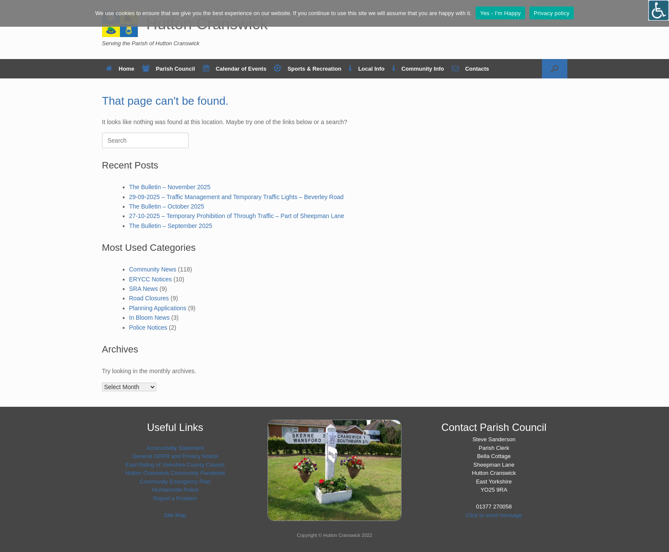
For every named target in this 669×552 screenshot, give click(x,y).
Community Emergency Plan (175, 481)
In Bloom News (149, 317)
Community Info (418, 68)
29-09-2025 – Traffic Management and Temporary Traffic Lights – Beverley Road (236, 196)
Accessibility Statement (175, 448)
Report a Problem (175, 498)
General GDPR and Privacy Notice (175, 456)
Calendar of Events (235, 68)
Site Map (175, 515)
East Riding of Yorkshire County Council (175, 465)
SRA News (143, 288)
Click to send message (494, 515)
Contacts (470, 68)
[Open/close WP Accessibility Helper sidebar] (658, 10)
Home (120, 68)
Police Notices (148, 327)
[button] (554, 68)
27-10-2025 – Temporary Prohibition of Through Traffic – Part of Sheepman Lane (237, 215)
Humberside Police (175, 490)
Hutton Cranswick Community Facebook (175, 473)
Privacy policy (551, 13)
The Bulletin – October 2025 (166, 206)
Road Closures (149, 298)
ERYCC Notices (150, 279)
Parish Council (168, 68)
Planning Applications (158, 308)
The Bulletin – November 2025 (170, 187)
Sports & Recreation (307, 68)
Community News (153, 269)
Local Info (366, 68)
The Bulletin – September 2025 (170, 225)
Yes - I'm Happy (500, 13)
